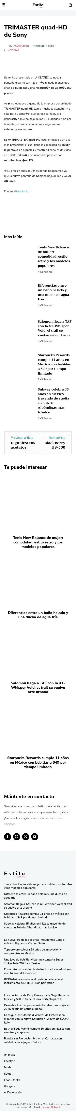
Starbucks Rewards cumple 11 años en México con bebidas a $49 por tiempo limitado (54, 364)
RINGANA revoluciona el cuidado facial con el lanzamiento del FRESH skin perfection (33, 981)
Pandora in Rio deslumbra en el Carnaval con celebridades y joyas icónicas (33, 1040)
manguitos (21, 46)
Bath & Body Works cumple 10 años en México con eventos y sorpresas (37, 1030)
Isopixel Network (51, 1107)
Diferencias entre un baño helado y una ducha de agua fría (53, 292)
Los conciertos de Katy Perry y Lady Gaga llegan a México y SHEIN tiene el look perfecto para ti (36, 997)
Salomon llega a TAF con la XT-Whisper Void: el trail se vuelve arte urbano (55, 328)
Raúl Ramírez (45, 271)
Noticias (13, 50)
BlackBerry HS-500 (55, 445)
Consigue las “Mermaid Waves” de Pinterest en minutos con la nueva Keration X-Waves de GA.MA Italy (37, 1018)
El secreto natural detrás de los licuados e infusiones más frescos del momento (38, 971)
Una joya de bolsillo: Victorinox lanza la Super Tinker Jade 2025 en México (33, 961)
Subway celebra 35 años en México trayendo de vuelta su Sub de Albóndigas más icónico (53, 401)
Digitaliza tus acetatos (23, 445)
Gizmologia (21, 191)
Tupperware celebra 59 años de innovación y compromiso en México (33, 951)
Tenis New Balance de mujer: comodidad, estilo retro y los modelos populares (54, 257)
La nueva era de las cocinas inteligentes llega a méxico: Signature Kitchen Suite (34, 941)
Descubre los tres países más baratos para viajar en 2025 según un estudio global (37, 1007)
